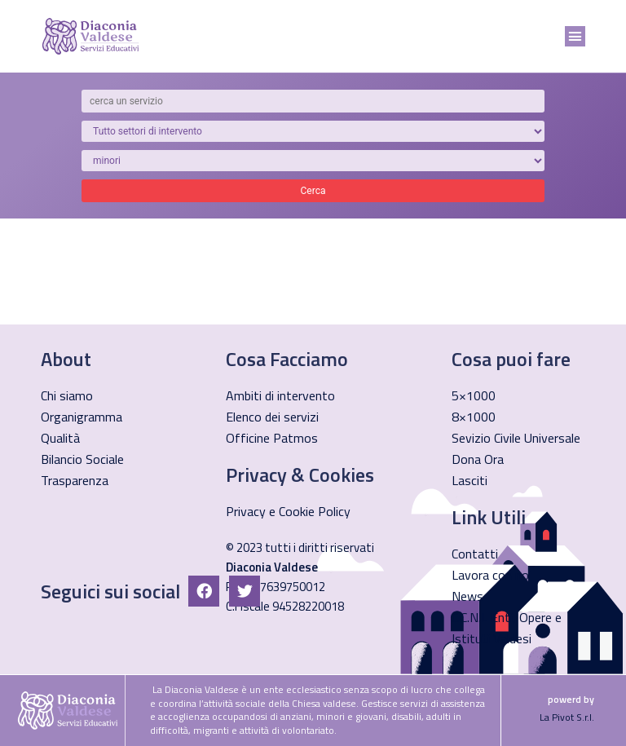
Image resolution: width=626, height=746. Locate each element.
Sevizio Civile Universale (516, 438)
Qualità (60, 438)
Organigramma (81, 416)
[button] (575, 36)
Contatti (475, 553)
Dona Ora (478, 459)
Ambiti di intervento (280, 395)
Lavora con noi (491, 575)
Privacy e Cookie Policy (288, 511)
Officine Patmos (272, 438)
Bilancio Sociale (82, 459)
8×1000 (474, 416)
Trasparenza (74, 480)
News (467, 596)
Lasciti (469, 480)
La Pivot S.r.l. (567, 717)
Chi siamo (67, 395)
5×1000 (474, 395)
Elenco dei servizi (272, 416)
